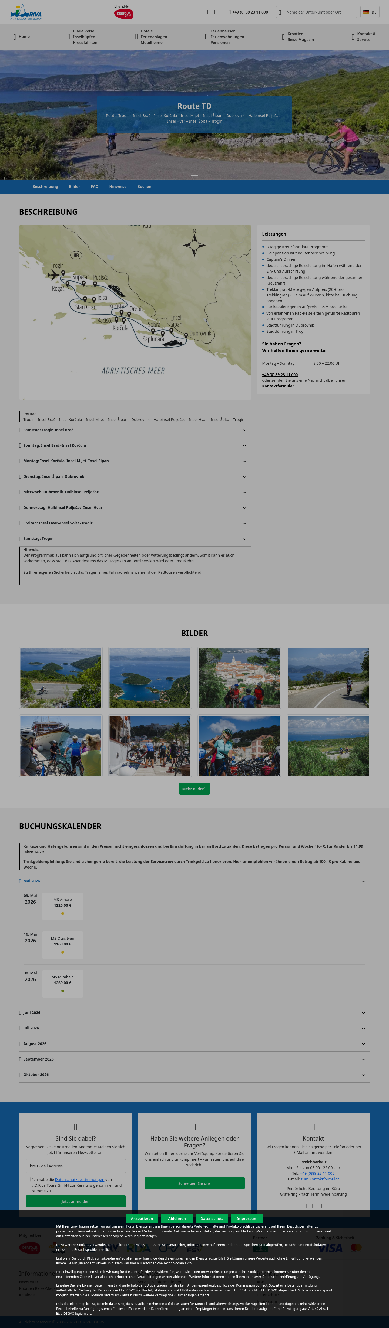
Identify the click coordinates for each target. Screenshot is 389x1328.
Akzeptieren (142, 1218)
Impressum (247, 1218)
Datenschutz (212, 1218)
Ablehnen (177, 1218)
